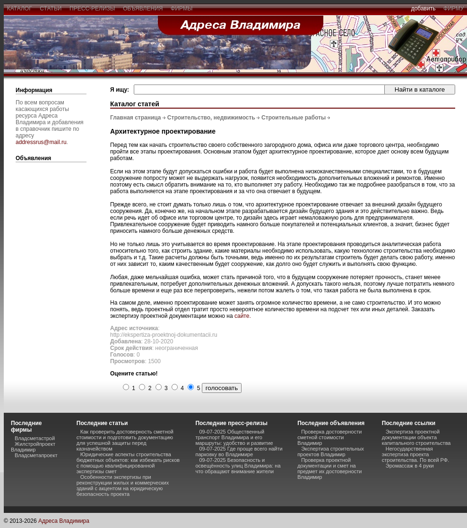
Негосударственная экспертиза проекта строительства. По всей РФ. (415, 454)
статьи (51, 8)
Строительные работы (293, 117)
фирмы (181, 8)
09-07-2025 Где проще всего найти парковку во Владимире (238, 451)
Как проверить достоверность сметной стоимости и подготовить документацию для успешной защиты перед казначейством (125, 440)
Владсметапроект (36, 455)
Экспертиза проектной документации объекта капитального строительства (416, 437)
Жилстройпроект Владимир (33, 446)
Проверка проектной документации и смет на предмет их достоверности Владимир (329, 468)
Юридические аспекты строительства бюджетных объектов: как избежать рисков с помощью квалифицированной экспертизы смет (128, 462)
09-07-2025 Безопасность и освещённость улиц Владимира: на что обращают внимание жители (237, 465)
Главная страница (135, 117)
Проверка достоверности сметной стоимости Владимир (329, 437)
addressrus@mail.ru (41, 142)
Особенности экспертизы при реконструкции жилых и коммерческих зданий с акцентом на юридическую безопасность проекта (123, 485)
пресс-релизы (92, 8)
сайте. (242, 316)
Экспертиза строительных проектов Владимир (330, 451)
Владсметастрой (35, 438)
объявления (143, 8)
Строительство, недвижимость (211, 117)
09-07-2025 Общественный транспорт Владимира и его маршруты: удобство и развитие (234, 437)
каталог (19, 8)
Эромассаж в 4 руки (410, 465)
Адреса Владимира (63, 521)
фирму (453, 8)
